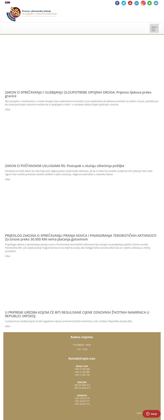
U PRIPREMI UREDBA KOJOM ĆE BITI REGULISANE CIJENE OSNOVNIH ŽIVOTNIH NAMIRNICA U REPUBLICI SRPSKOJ (77, 314)
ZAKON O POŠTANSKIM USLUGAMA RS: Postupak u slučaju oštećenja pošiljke (64, 165)
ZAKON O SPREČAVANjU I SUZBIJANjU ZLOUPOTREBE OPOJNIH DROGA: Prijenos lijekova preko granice (78, 94)
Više (7, 109)
